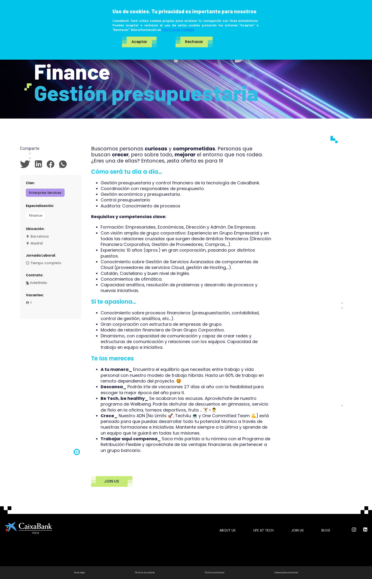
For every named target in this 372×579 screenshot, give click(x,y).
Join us (297, 530)
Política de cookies (145, 572)
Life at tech (263, 530)
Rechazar (194, 42)
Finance (35, 215)
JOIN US (112, 481)
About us (227, 530)
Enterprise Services (45, 192)
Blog (325, 530)
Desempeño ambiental (286, 572)
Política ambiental (214, 572)
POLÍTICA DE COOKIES (178, 30)
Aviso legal (79, 572)
